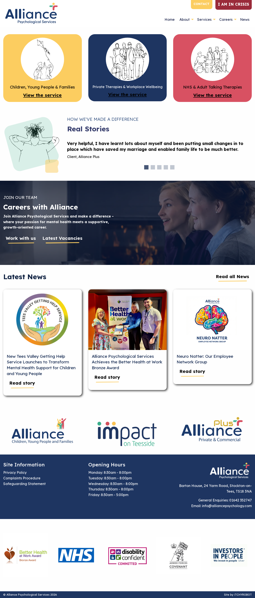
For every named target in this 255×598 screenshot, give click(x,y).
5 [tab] (172, 167)
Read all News (232, 276)
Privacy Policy (15, 472)
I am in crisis (233, 4)
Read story (22, 383)
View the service (42, 95)
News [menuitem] (244, 19)
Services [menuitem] (204, 19)
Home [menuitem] (170, 19)
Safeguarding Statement (24, 484)
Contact (202, 4)
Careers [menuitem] (225, 19)
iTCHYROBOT (243, 594)
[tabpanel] (159, 152)
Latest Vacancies (62, 238)
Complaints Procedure (21, 478)
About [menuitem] (184, 19)
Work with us (21, 238)
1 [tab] (146, 167)
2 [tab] (153, 167)
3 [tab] (159, 167)
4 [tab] (166, 167)
